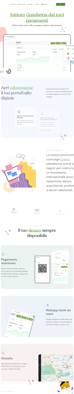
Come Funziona (21, 4)
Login (60, 4)
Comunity (30, 4)
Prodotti (37, 4)
